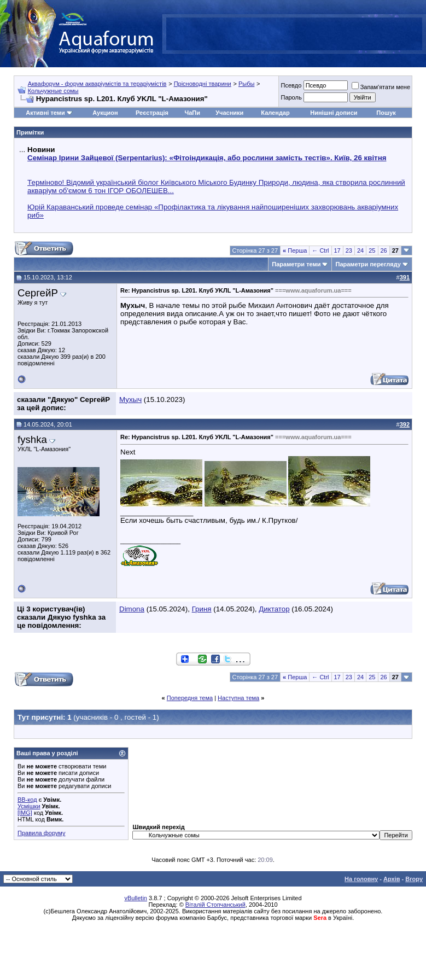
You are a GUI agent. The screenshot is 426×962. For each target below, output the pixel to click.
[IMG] (24, 812)
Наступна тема (238, 698)
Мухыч (130, 399)
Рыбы (246, 83)
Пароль (291, 97)
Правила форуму (41, 833)
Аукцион (105, 112)
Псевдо (291, 85)
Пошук (385, 112)
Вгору (414, 879)
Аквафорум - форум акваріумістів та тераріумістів (97, 83)
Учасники (229, 112)
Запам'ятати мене (381, 87)
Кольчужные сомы (53, 91)
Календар (275, 112)
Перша (295, 250)
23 (349, 250)
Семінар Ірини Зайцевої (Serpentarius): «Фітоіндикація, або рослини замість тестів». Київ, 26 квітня (206, 158)
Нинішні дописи (333, 112)
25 (372, 250)
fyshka (32, 439)
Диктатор (274, 609)
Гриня (202, 609)
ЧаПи (192, 112)
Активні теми (45, 112)
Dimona (131, 609)
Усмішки (28, 806)
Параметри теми (296, 264)
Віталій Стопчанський (215, 904)
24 (360, 250)
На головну (361, 879)
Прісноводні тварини (202, 83)
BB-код (27, 799)
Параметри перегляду (367, 264)
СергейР (37, 293)
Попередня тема (190, 698)
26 (384, 250)
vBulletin (135, 898)
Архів (391, 879)
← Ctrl (320, 250)
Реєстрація (152, 112)
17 (337, 250)
